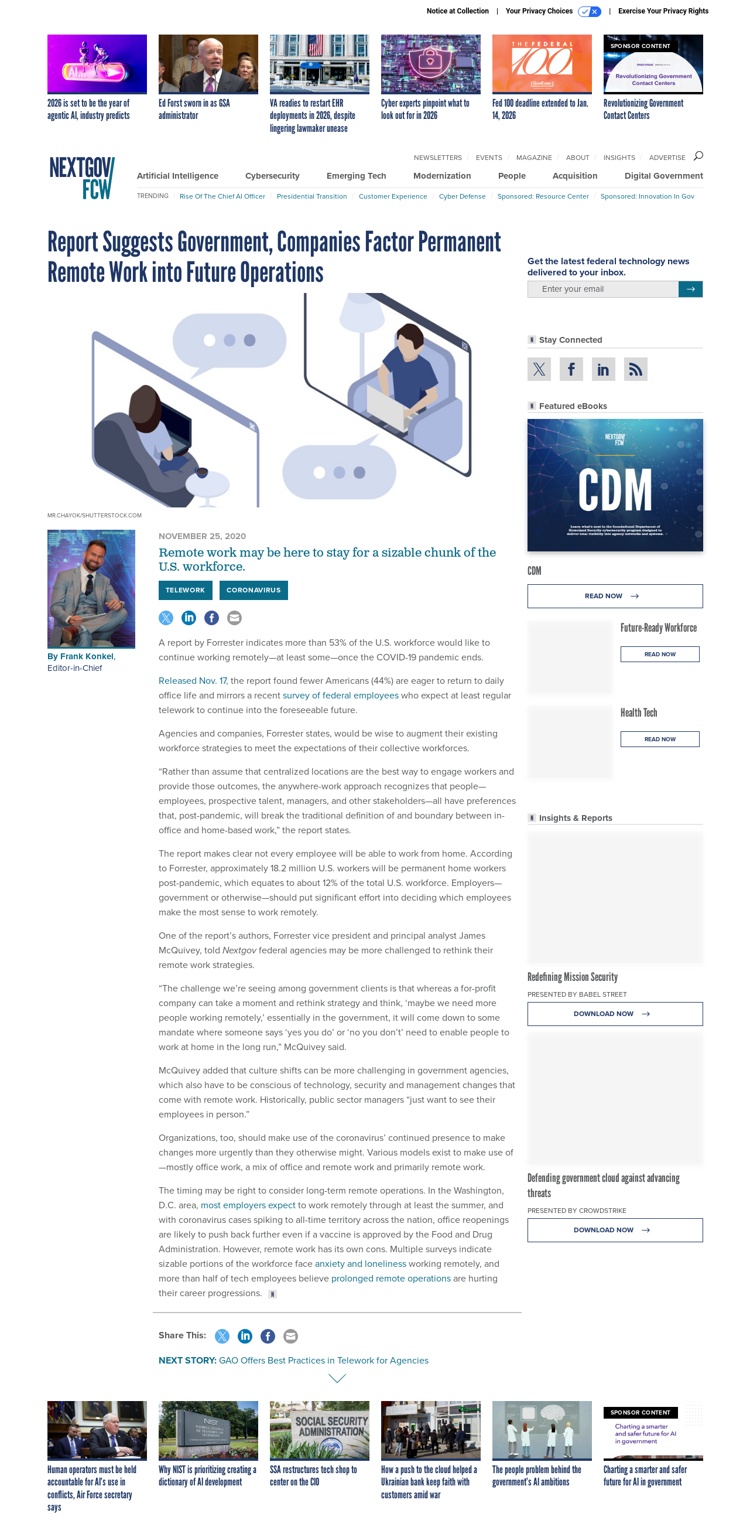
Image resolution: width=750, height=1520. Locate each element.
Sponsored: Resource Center (543, 196)
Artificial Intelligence (177, 175)
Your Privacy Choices (553, 11)
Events (489, 157)
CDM (535, 571)
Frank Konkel (87, 656)
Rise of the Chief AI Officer (222, 196)
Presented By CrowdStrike (577, 1210)
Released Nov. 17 (192, 680)
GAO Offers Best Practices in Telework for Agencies (324, 1360)
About (578, 157)
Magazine (534, 157)
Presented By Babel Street (577, 994)
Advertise (667, 157)
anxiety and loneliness (360, 1263)
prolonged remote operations (391, 1278)
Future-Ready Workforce (659, 628)
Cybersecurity (272, 175)
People (512, 175)
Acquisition (575, 175)
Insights (619, 157)
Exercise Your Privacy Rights (663, 11)
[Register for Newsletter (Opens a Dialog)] (691, 289)
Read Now (615, 596)
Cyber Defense (462, 196)
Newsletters (438, 157)
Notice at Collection (458, 11)
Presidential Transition (312, 196)
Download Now (615, 1014)
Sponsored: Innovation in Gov (647, 196)
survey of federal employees (339, 695)
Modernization (442, 175)
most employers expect (248, 1205)
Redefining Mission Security (573, 977)
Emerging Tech (356, 175)
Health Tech (639, 713)
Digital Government (664, 175)
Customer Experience (393, 196)
